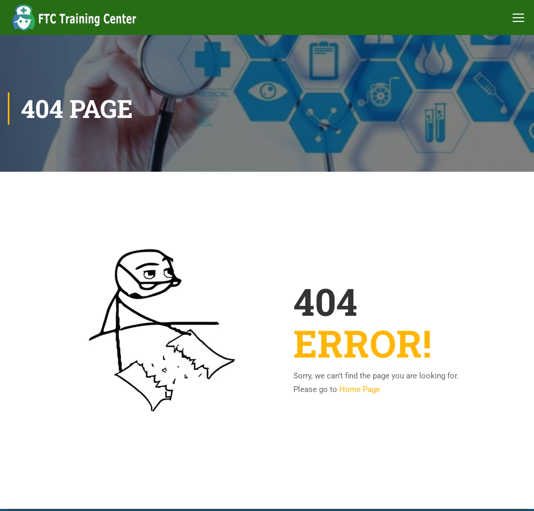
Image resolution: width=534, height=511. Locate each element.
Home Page (359, 389)
